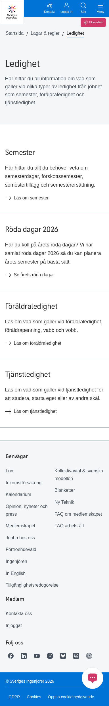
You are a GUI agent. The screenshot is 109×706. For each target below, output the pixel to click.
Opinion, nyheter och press (27, 510)
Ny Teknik (64, 502)
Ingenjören (16, 561)
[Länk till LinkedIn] (25, 655)
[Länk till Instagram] (51, 655)
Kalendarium (18, 494)
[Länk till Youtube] (38, 655)
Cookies (34, 697)
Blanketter (64, 490)
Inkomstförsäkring (23, 482)
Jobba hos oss (20, 537)
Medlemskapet (20, 525)
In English (16, 573)
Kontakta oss (19, 613)
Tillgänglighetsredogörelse (30, 585)
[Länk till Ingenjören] (90, 655)
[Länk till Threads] (77, 655)
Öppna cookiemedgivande (71, 697)
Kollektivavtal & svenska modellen (78, 474)
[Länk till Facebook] (12, 655)
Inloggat (14, 625)
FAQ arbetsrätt (69, 525)
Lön (9, 470)
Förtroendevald (21, 549)
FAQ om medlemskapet (78, 514)
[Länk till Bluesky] (64, 655)
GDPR (14, 697)
